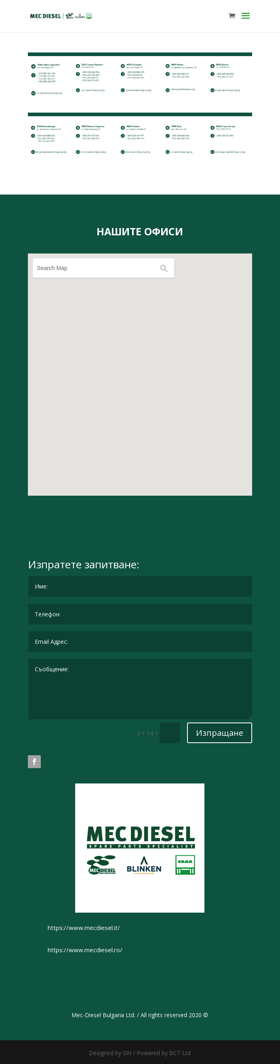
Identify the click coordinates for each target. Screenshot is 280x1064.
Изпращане (219, 732)
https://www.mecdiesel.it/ (84, 928)
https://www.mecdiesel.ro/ (85, 950)
